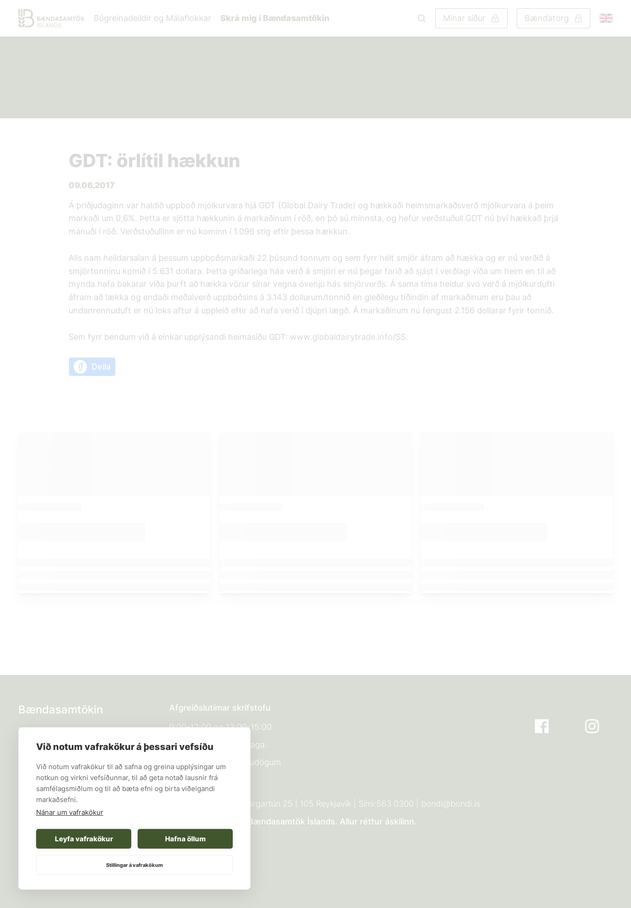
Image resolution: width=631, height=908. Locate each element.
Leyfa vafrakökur (84, 838)
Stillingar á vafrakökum (134, 865)
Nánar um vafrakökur (69, 812)
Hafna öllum (185, 838)
